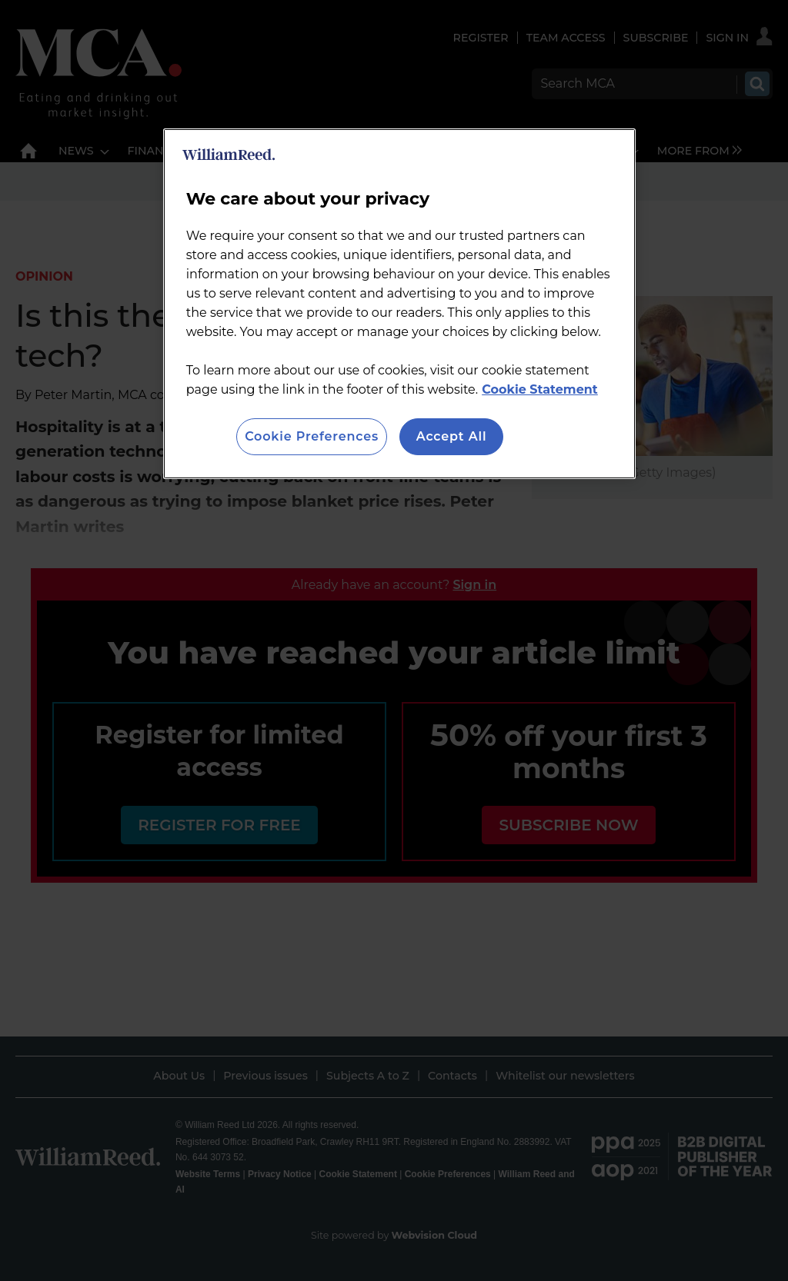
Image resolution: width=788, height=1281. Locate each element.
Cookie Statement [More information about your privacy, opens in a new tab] (540, 389)
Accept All (451, 436)
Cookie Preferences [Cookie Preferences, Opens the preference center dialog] (312, 436)
